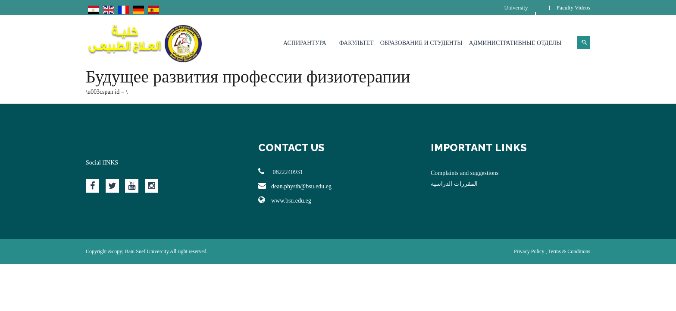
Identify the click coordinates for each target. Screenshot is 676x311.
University (516, 7)
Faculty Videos (573, 7)
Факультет (356, 43)
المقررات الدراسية (454, 184)
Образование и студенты (421, 43)
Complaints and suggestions (464, 173)
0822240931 (280, 171)
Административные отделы (515, 43)
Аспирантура (304, 43)
